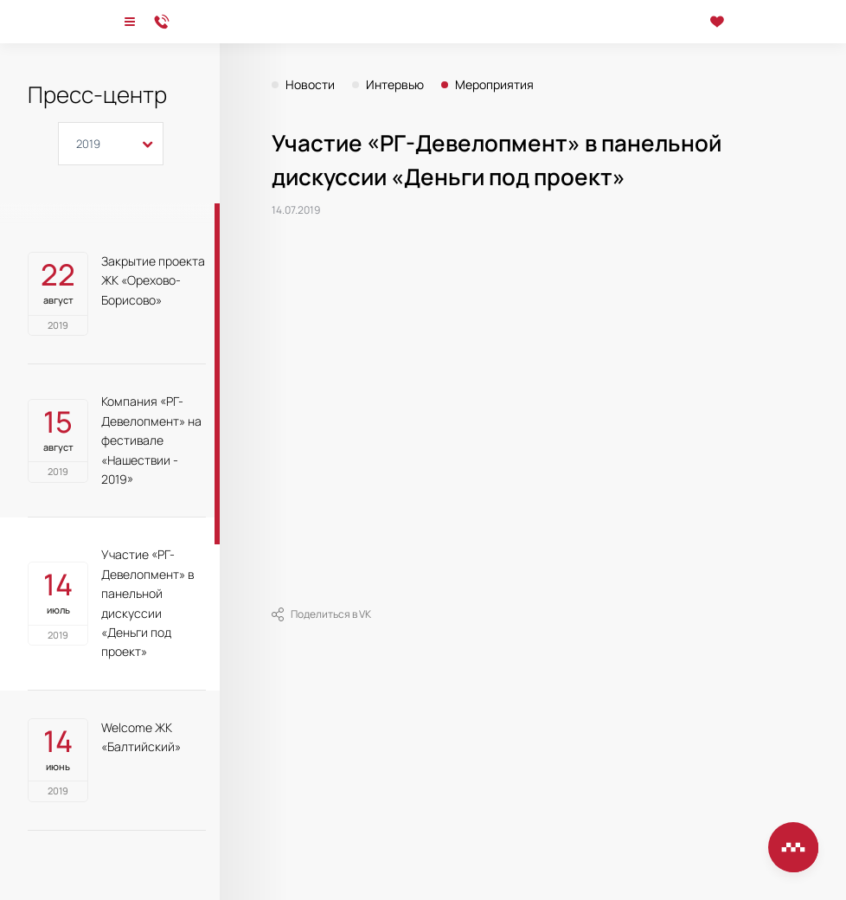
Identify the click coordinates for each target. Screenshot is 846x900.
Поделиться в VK (321, 614)
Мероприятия (494, 85)
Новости (310, 85)
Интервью (395, 85)
